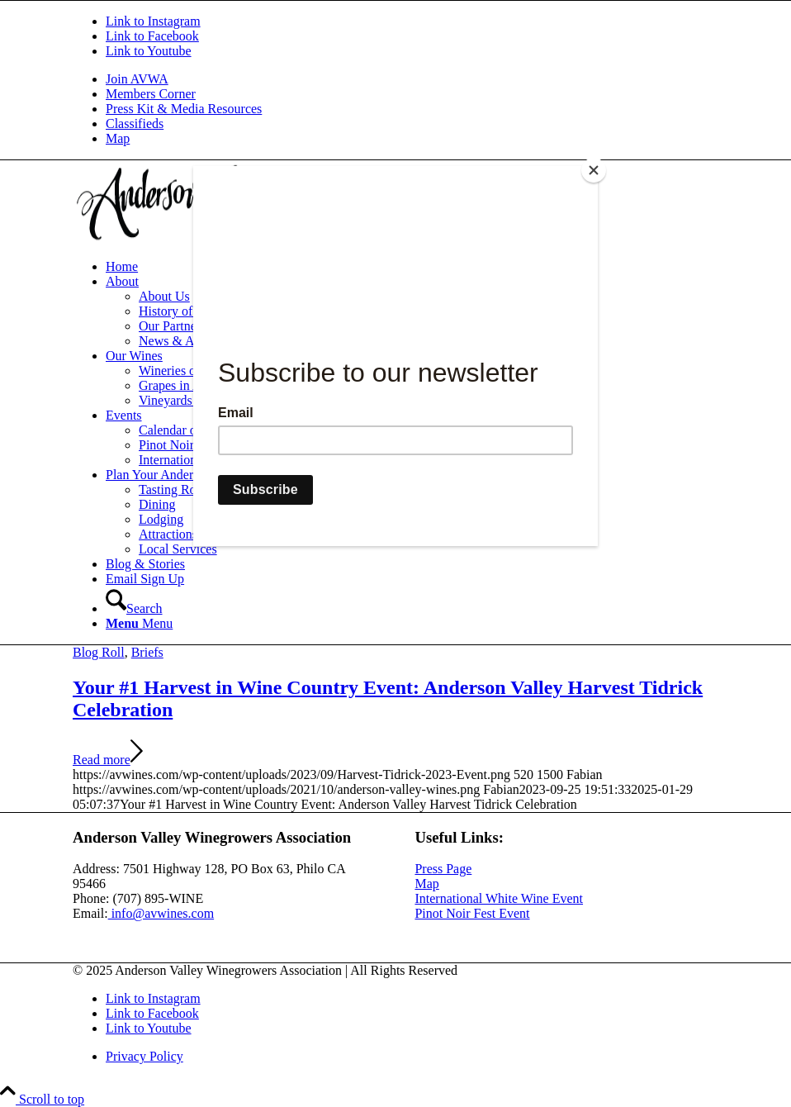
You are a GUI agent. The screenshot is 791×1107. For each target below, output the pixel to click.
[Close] (593, 170)
